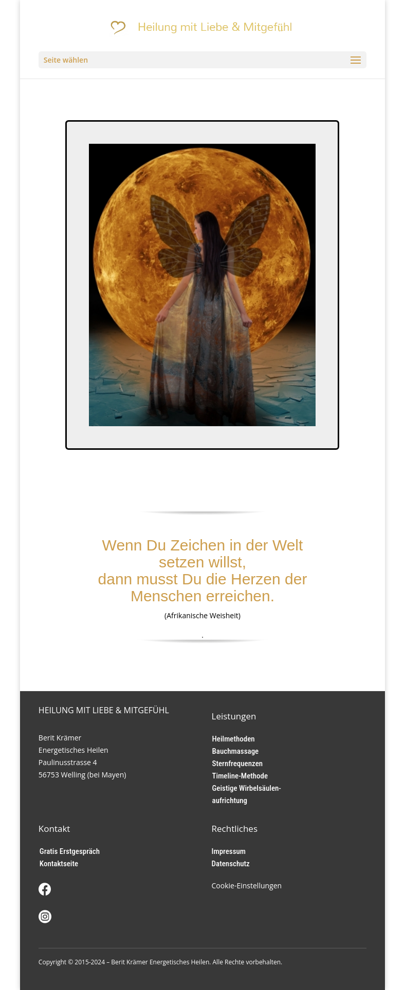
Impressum (229, 851)
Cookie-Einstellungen (247, 885)
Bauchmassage (235, 751)
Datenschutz (231, 863)
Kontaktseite (59, 863)
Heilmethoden (233, 739)
